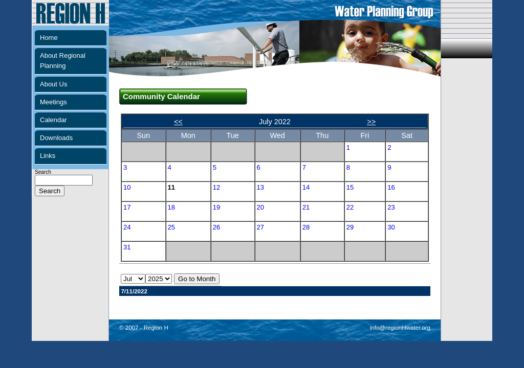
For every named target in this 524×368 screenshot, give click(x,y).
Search (64, 181)
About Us (53, 84)
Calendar (53, 120)
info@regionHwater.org (400, 328)
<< (178, 122)
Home (49, 37)
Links (47, 155)
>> (371, 122)
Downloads (56, 138)
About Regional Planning (62, 61)
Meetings (53, 102)
